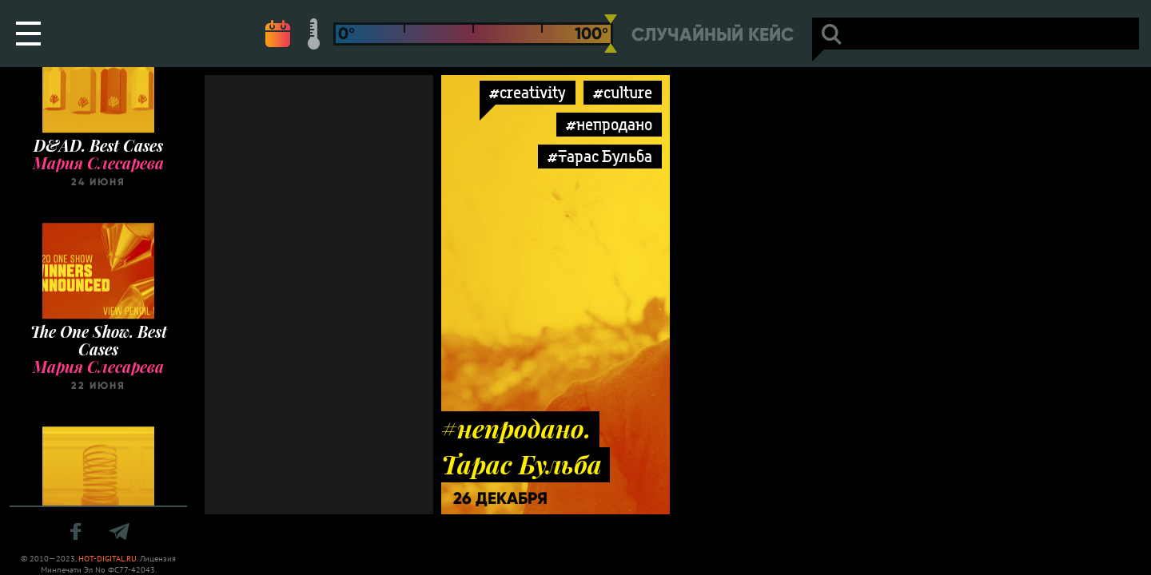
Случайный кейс (712, 34)
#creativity (527, 92)
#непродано (609, 124)
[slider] (611, 33)
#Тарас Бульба (600, 156)
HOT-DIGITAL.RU (107, 558)
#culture (622, 92)
